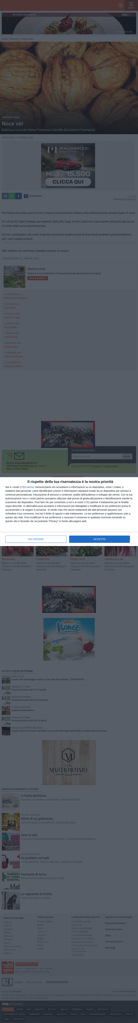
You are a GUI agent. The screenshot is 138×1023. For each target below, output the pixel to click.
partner (30, 487)
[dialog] (69, 511)
